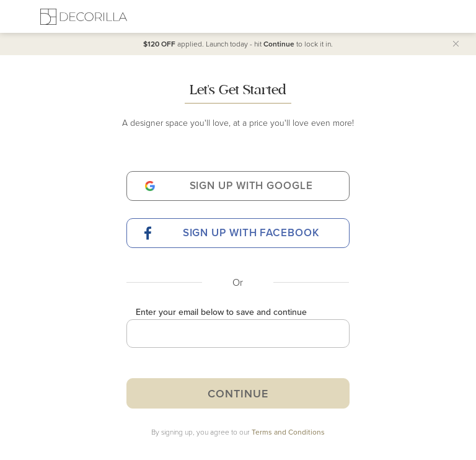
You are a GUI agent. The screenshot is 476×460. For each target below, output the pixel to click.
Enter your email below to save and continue (221, 311)
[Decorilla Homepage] (83, 16)
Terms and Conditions (288, 432)
